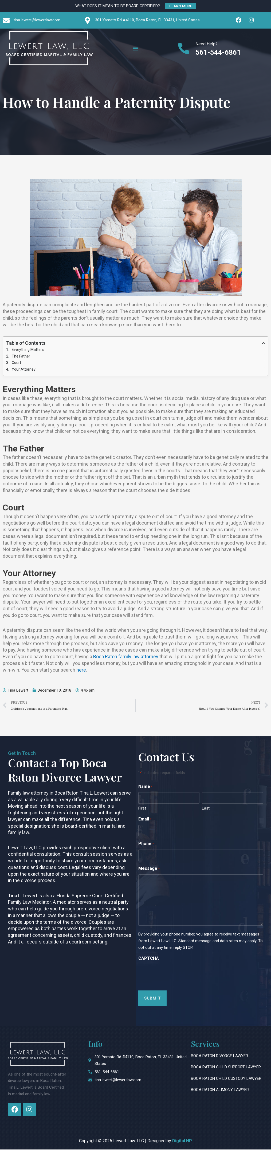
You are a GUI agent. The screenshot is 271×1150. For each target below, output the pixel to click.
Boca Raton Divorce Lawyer (219, 1056)
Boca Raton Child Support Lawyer (226, 1067)
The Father (21, 356)
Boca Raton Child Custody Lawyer (226, 1078)
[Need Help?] (184, 48)
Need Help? (207, 43)
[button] (135, 48)
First (142, 808)
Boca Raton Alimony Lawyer (220, 1090)
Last (206, 808)
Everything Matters (28, 350)
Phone (146, 844)
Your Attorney (24, 369)
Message (149, 869)
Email (144, 820)
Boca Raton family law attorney (125, 657)
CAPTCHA (148, 958)
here (81, 670)
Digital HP (182, 1141)
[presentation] (178, 974)
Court (16, 363)
